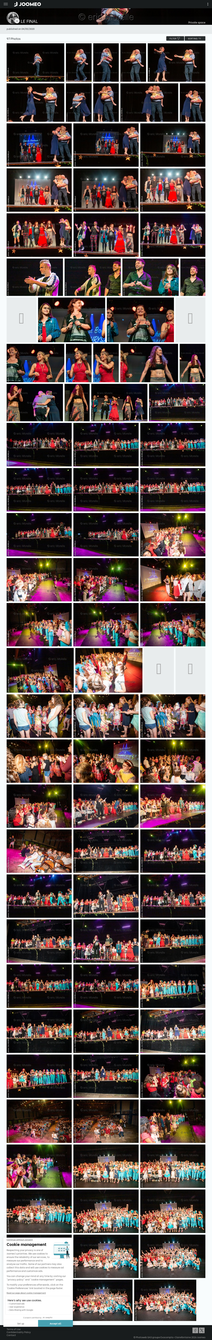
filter (175, 38)
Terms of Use (14, 1329)
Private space (196, 22)
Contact (11, 1335)
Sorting (195, 38)
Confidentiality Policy (19, 1332)
